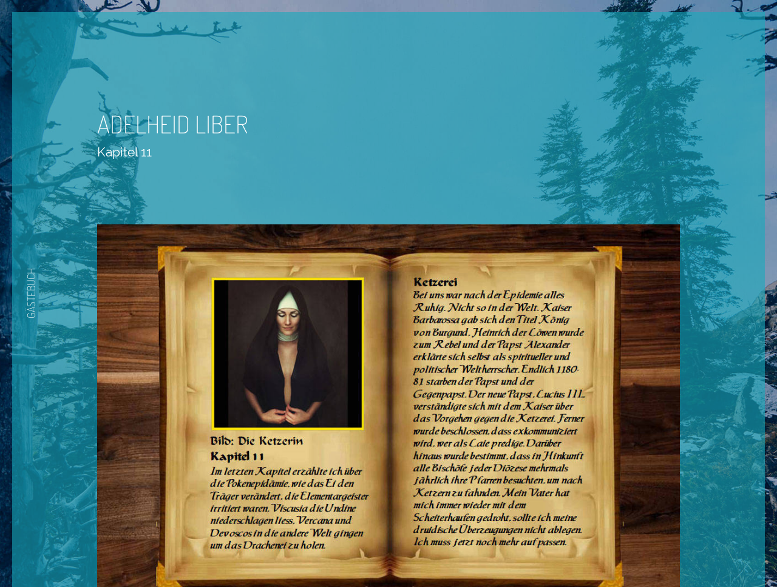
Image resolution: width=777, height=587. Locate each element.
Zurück (353, 552)
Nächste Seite (423, 552)
